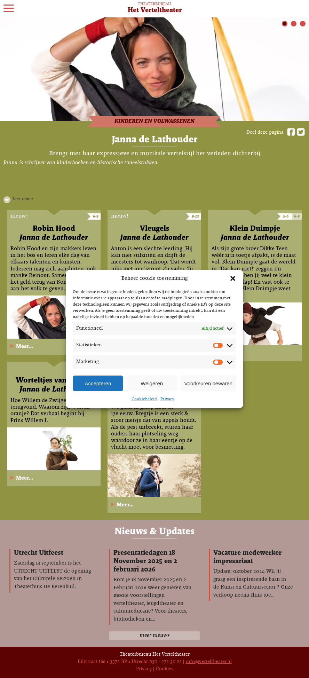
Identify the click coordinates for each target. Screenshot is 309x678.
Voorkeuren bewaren (208, 383)
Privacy (167, 399)
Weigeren (152, 383)
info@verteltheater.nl (209, 662)
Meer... (24, 346)
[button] (232, 278)
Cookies (164, 669)
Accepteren (98, 383)
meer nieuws (154, 635)
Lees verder (23, 199)
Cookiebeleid (144, 399)
